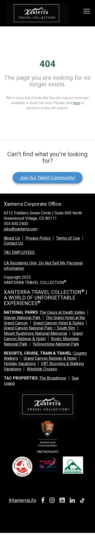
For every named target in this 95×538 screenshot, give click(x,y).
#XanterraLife (22, 500)
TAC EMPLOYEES (19, 252)
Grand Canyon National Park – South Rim (39, 328)
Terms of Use (68, 238)
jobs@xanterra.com (20, 229)
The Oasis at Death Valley (62, 312)
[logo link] (37, 13)
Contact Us (13, 243)
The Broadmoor (52, 378)
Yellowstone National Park (56, 344)
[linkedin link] (73, 501)
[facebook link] (43, 501)
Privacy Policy (38, 238)
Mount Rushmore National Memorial (35, 333)
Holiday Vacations (20, 363)
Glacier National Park (22, 317)
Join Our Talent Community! (47, 177)
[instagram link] (52, 501)
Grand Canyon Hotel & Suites (58, 323)
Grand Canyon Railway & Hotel (43, 336)
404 (47, 64)
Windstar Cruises (42, 369)
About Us (12, 238)
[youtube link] (63, 501)
